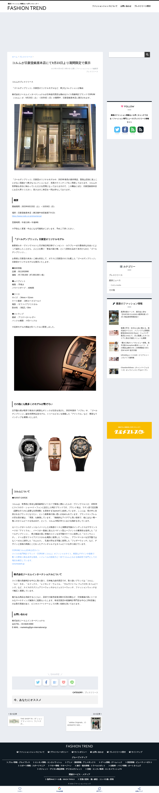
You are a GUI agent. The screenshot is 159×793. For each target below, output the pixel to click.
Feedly (133, 134)
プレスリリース (91, 692)
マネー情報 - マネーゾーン (60, 766)
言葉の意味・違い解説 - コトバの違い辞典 (97, 780)
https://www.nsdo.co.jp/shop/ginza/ (27, 216)
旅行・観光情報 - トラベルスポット (91, 766)
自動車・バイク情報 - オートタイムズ (125, 766)
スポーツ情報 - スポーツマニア (32, 766)
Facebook (125, 134)
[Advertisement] (79, 31)
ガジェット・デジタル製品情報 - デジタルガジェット (60, 769)
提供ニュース (115, 280)
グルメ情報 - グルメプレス (19, 763)
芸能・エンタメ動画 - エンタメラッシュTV (104, 769)
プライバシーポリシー (59, 753)
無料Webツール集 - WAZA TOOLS (61, 780)
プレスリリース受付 (142, 6)
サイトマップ (136, 753)
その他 (112, 290)
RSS (140, 134)
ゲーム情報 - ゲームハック (111, 763)
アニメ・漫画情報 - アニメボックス (81, 763)
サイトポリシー (80, 753)
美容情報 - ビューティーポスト (139, 763)
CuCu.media (116, 285)
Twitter (117, 134)
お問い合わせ (125, 6)
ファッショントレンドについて (104, 6)
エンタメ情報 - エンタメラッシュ (48, 763)
